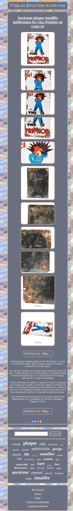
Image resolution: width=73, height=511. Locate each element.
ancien (48, 473)
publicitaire (41, 448)
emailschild (22, 464)
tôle (26, 454)
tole (19, 459)
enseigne (34, 455)
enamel (37, 472)
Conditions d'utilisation (38, 506)
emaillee (47, 453)
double (16, 454)
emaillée (48, 459)
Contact (37, 498)
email (39, 460)
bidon (59, 468)
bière (61, 445)
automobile (25, 450)
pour (32, 468)
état (57, 460)
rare (41, 463)
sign (42, 444)
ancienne (20, 472)
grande (16, 450)
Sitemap (37, 494)
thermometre (21, 468)
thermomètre (29, 460)
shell (32, 465)
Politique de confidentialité (37, 502)
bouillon (59, 473)
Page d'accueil (38, 489)
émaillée (42, 477)
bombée (50, 468)
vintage (16, 444)
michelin (60, 455)
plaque (30, 443)
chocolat (40, 468)
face (57, 464)
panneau (49, 465)
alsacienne (53, 444)
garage (57, 449)
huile (29, 478)
